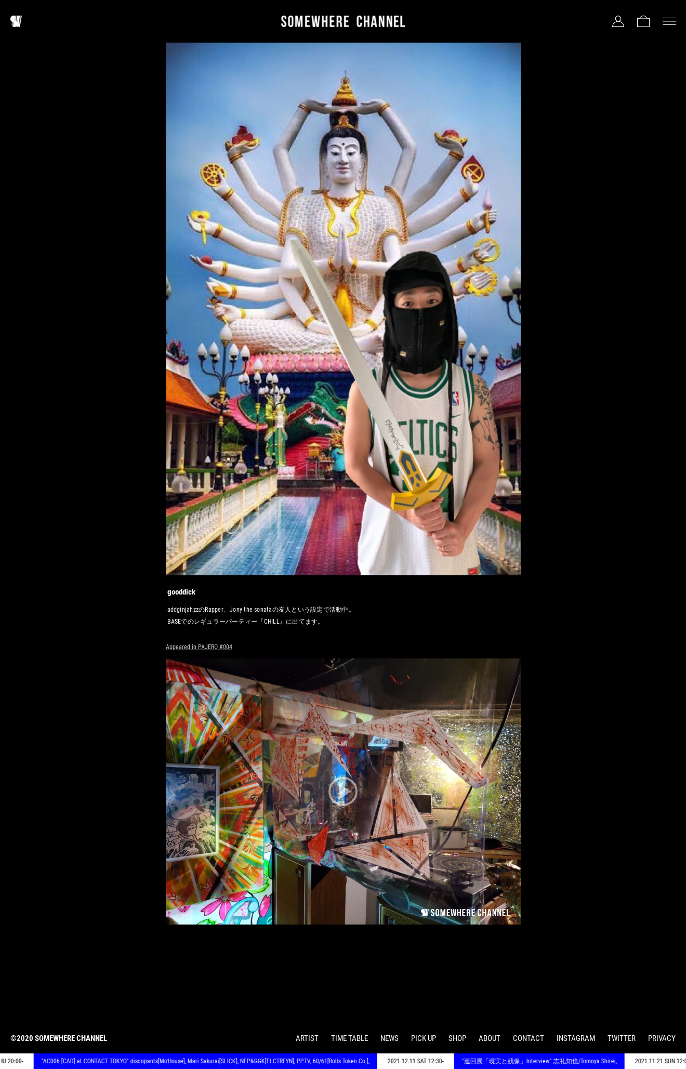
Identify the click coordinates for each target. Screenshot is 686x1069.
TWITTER (622, 1038)
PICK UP (423, 1038)
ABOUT (489, 1038)
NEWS (389, 1038)
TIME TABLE (349, 1038)
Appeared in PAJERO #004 (199, 647)
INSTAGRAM (576, 1038)
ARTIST (307, 1038)
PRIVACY (662, 1038)
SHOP (457, 1038)
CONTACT (528, 1038)
